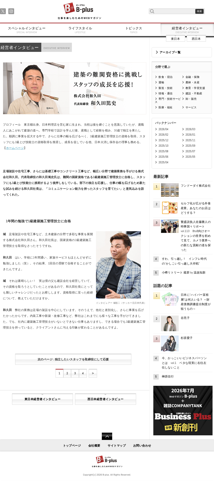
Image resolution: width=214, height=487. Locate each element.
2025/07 (190, 151)
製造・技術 (165, 88)
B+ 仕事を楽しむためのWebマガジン (79, 11)
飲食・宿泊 (165, 77)
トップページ (72, 445)
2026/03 (190, 129)
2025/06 (163, 157)
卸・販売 (191, 99)
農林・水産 (192, 82)
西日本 (196, 39)
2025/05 (190, 157)
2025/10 (163, 145)
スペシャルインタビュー (27, 30)
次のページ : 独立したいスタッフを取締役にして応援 (73, 359)
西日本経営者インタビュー (105, 399)
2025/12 (163, 140)
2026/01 (190, 134)
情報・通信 (165, 93)
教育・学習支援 (195, 88)
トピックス (134, 30)
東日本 (175, 39)
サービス (191, 107)
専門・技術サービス (168, 100)
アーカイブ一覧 (170, 52)
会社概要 (94, 445)
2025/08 (163, 151)
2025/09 (190, 145)
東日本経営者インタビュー (42, 399)
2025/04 (163, 162)
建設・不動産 (194, 93)
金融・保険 (192, 77)
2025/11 (190, 140)
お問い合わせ (142, 445)
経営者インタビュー (187, 30)
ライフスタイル (80, 30)
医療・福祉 (165, 107)
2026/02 (163, 134)
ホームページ (15, 148)
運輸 (161, 82)
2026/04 (163, 129)
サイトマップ (117, 445)
